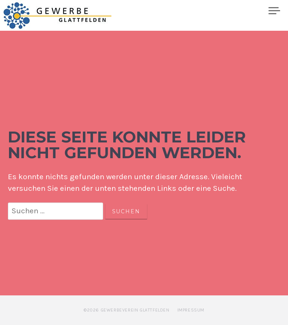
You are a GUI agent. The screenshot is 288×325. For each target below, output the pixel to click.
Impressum (190, 310)
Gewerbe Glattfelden (64, 15)
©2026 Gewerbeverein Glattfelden (127, 310)
